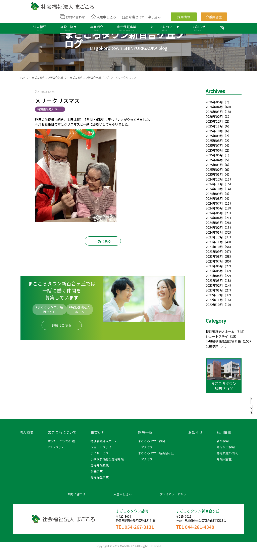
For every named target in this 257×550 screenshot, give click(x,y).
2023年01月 (214, 290)
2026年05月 (214, 102)
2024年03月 (214, 222)
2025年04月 (214, 159)
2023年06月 (214, 266)
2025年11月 (214, 126)
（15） (233, 336)
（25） (223, 346)
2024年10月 (214, 188)
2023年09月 (214, 251)
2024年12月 (214, 179)
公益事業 (212, 346)
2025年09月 (214, 135)
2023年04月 (214, 275)
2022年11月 (214, 299)
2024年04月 (214, 217)
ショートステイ (217, 336)
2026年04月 (214, 106)
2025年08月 (214, 140)
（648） (240, 331)
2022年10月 (214, 304)
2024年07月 (214, 203)
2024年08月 (214, 198)
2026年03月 (214, 111)
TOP (22, 77)
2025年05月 (214, 155)
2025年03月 (214, 164)
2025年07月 (214, 145)
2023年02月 (214, 285)
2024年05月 (214, 212)
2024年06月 (214, 208)
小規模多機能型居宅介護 (223, 341)
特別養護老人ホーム (220, 331)
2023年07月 (214, 261)
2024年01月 (214, 232)
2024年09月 (214, 193)
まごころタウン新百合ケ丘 (47, 77)
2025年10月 (214, 130)
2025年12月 (214, 121)
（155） (247, 341)
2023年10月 (214, 246)
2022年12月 (214, 294)
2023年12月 (214, 237)
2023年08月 (214, 256)
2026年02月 (214, 116)
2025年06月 (214, 150)
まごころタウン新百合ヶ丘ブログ (89, 77)
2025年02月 (214, 169)
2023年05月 (214, 270)
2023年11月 (214, 241)
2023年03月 (214, 280)
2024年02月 (214, 227)
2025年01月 (214, 174)
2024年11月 (214, 184)
